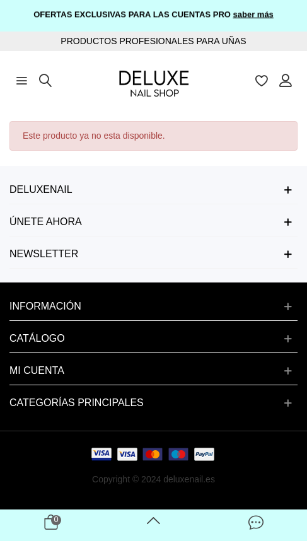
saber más (253, 13)
